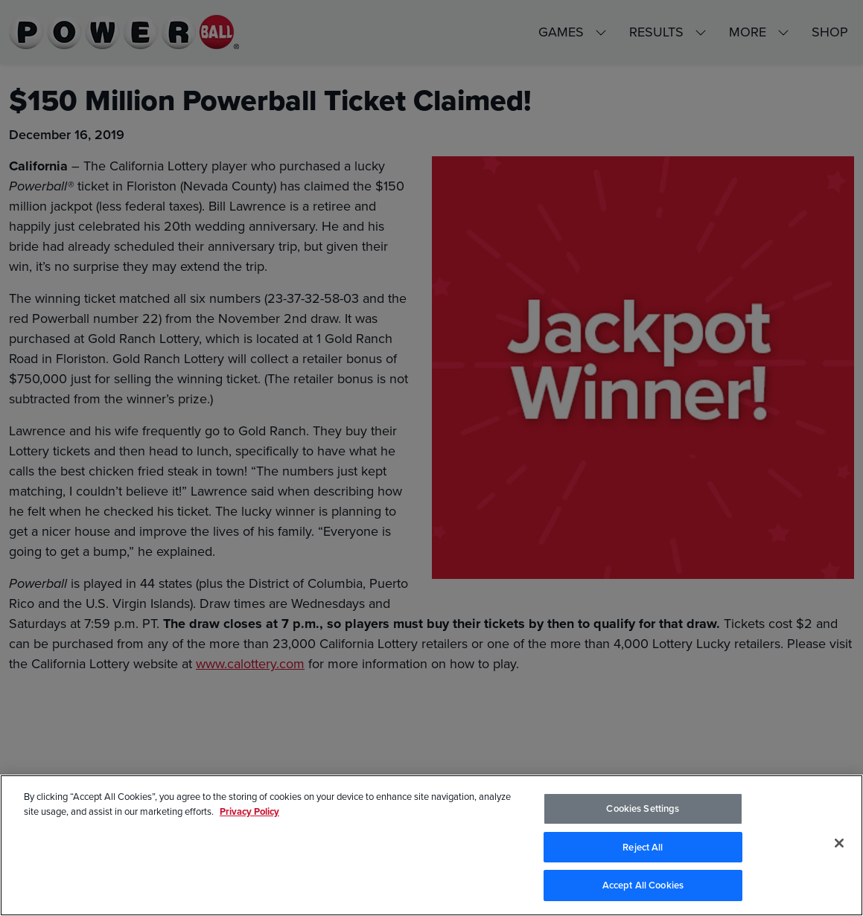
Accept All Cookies (643, 887)
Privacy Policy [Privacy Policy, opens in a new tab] (249, 813)
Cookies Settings (642, 810)
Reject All (642, 849)
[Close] (839, 844)
